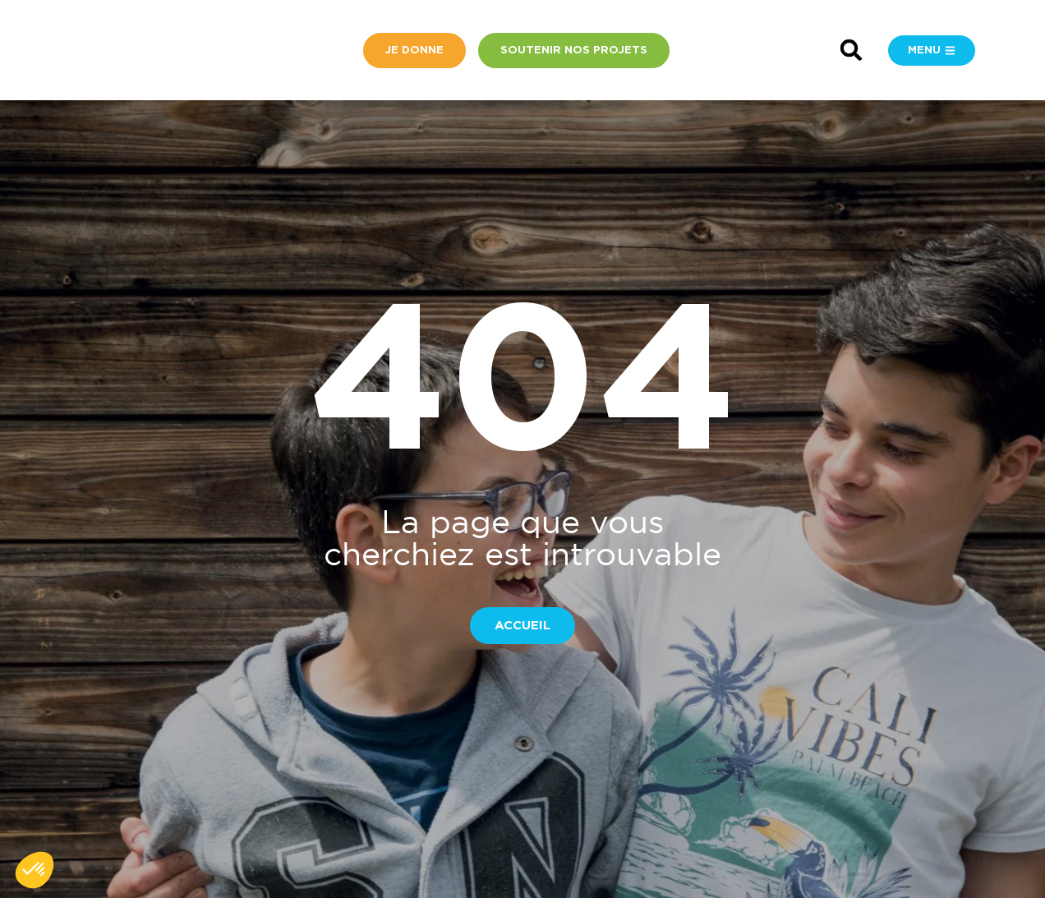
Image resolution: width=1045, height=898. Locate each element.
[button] (851, 50)
